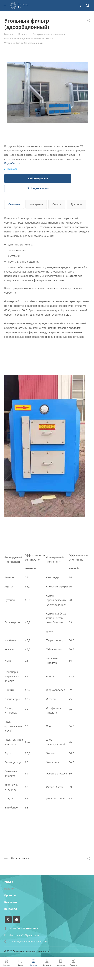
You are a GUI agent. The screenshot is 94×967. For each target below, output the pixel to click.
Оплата (56, 204)
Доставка (76, 204)
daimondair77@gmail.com (24, 935)
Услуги (8, 881)
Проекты (10, 895)
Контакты (10, 909)
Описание (14, 204)
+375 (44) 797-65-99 (22, 928)
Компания (10, 902)
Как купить (36, 204)
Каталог (9, 888)
